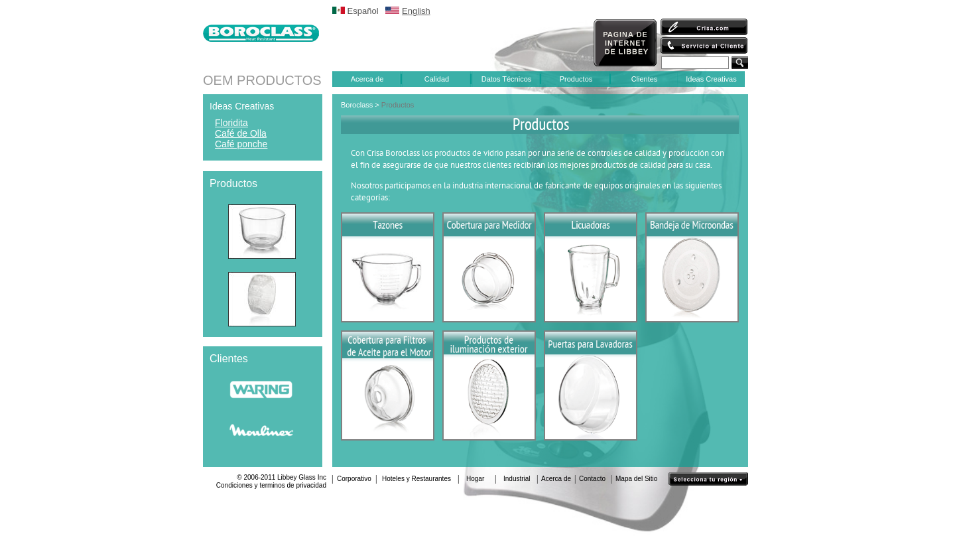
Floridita (231, 122)
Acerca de (367, 79)
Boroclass (357, 105)
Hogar (475, 478)
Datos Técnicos (506, 79)
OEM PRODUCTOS (262, 80)
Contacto (592, 478)
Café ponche (241, 144)
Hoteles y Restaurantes (416, 478)
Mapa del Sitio (636, 478)
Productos (576, 79)
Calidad (436, 79)
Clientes (644, 79)
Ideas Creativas (711, 79)
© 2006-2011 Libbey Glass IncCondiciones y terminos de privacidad (271, 481)
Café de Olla (241, 133)
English (416, 11)
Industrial (517, 478)
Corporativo (354, 478)
